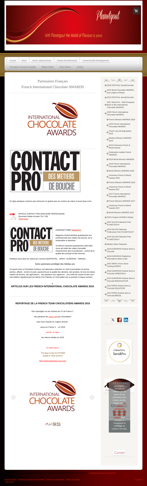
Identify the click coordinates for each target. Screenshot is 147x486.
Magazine (77, 230)
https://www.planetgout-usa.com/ (52, 361)
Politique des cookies (72, 479)
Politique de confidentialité (55, 479)
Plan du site (9, 482)
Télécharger (23, 219)
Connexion (138, 479)
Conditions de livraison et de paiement (102, 473)
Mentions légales (11, 479)
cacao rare (52, 317)
